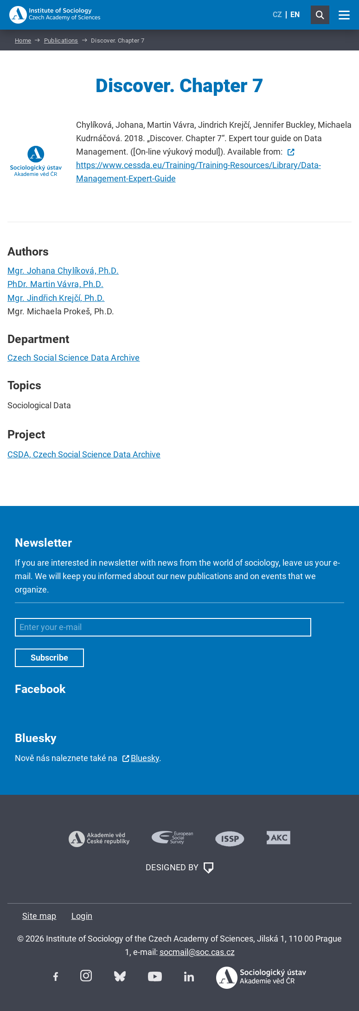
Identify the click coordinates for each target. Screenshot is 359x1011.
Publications (61, 40)
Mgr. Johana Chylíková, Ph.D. (63, 270)
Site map (39, 916)
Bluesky (145, 758)
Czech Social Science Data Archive (73, 357)
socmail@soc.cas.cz (197, 952)
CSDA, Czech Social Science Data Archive (83, 454)
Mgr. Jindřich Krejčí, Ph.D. (56, 298)
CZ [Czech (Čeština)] (277, 14)
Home (23, 40)
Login (82, 916)
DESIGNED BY (179, 868)
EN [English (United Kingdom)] (295, 14)
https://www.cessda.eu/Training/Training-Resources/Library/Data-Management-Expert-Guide (198, 171)
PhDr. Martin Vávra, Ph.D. (55, 284)
